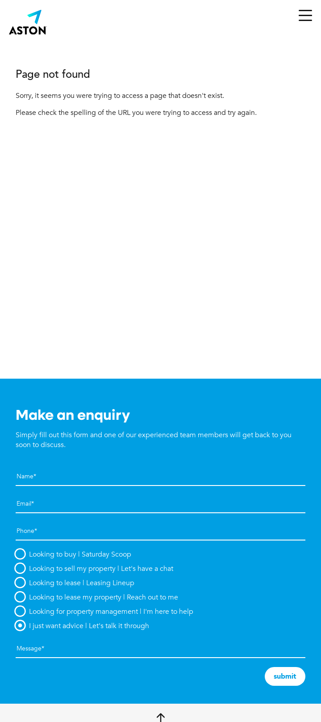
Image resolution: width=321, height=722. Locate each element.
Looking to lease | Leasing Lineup (81, 583)
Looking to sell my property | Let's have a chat (101, 569)
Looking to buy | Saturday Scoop (80, 554)
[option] (160, 554)
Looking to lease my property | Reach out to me (103, 597)
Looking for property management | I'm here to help (111, 611)
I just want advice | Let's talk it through (89, 626)
